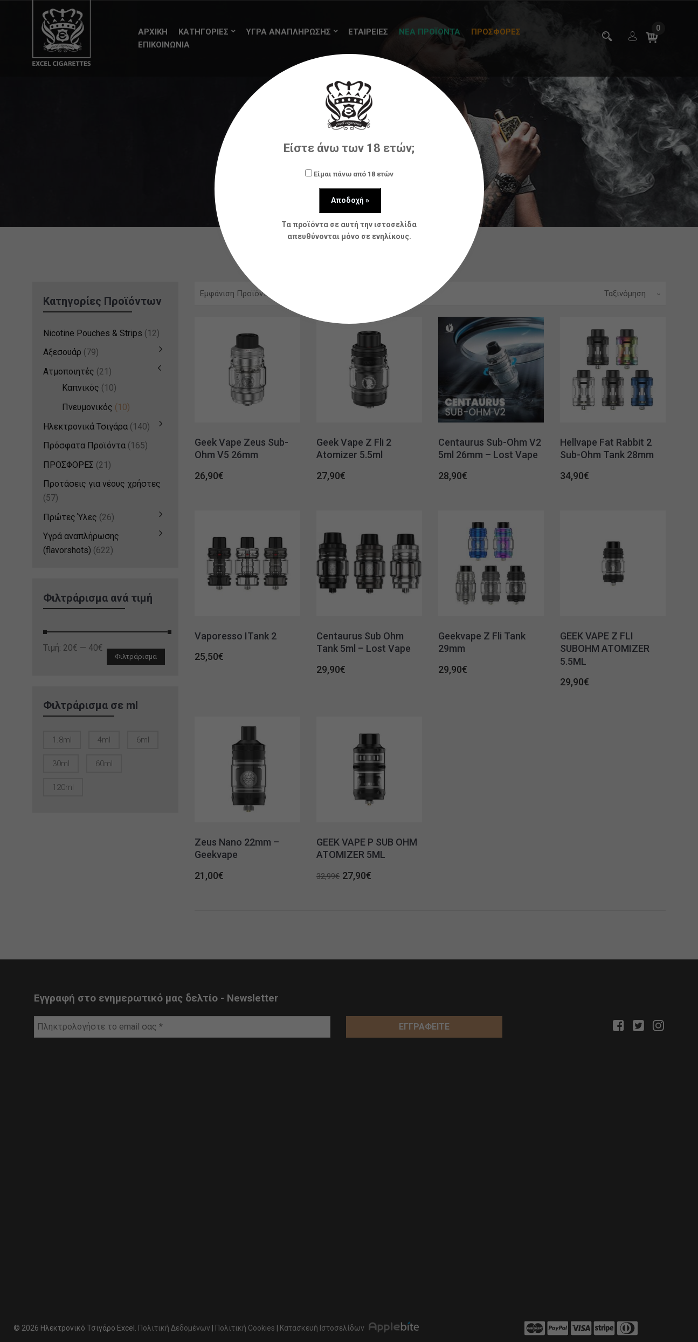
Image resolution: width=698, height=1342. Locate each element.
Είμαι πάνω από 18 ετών (349, 173)
